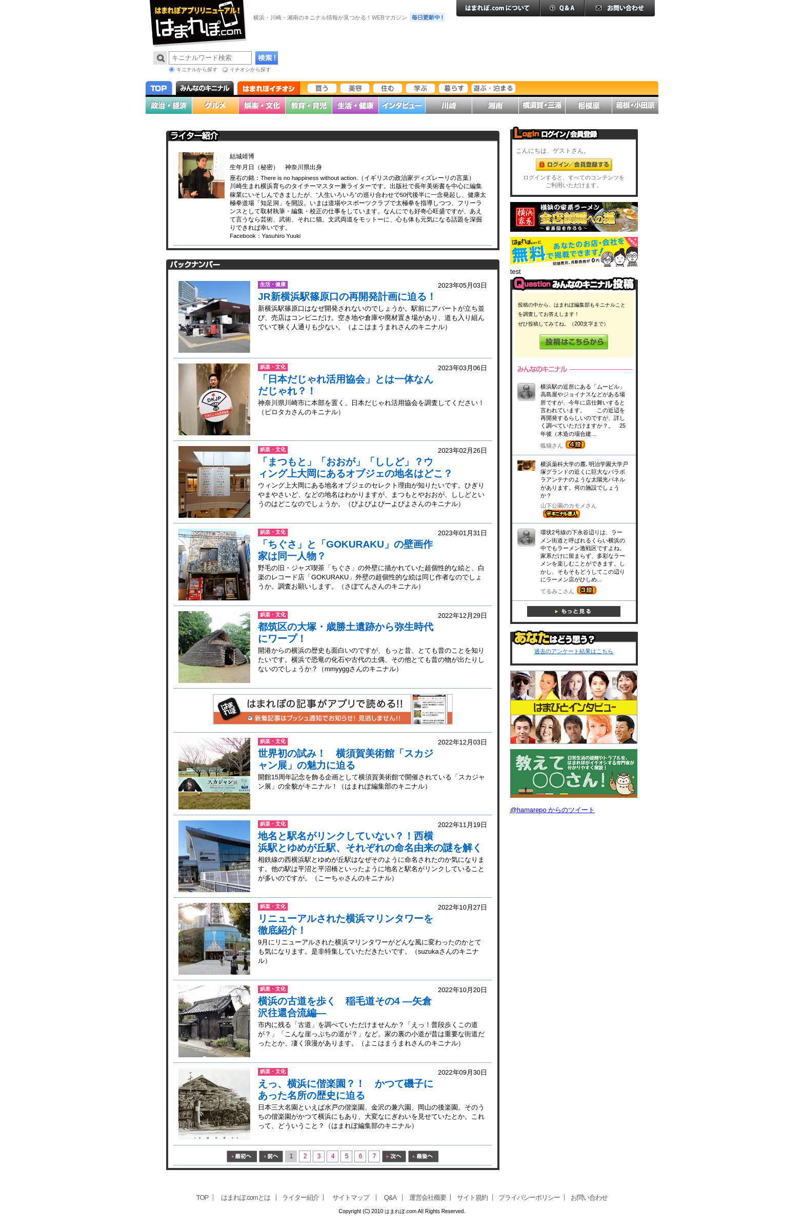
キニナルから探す (196, 69)
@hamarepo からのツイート (552, 810)
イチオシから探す (250, 69)
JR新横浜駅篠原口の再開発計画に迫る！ (347, 296)
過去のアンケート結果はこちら (573, 651)
